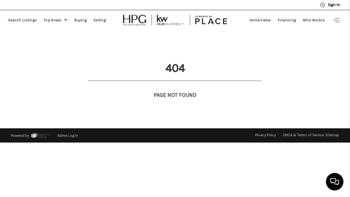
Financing (287, 20)
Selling (100, 20)
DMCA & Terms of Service (303, 125)
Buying (80, 20)
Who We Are (314, 20)
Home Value (260, 20)
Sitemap (332, 125)
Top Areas (55, 20)
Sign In (330, 4)
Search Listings (22, 20)
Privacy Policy (265, 125)
